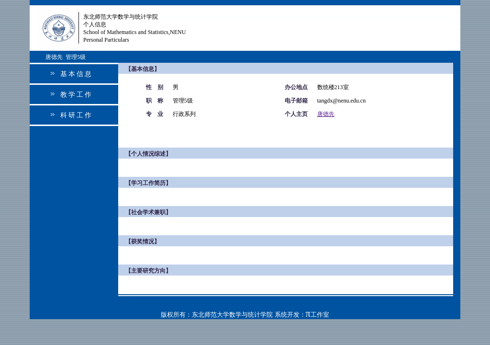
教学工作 (76, 94)
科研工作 (76, 115)
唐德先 (325, 114)
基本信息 (76, 74)
